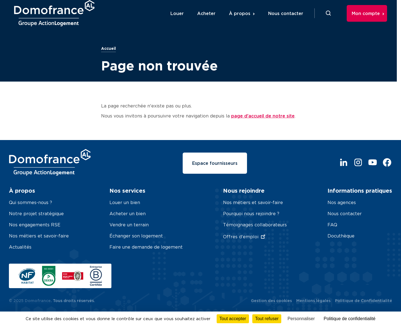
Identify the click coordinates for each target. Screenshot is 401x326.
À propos (244, 20)
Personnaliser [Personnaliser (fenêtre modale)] (301, 318)
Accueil (108, 48)
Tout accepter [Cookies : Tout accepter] (232, 318)
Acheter (211, 20)
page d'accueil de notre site (263, 115)
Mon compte (371, 20)
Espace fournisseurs (215, 163)
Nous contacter (290, 20)
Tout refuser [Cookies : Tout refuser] (266, 318)
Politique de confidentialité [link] (349, 318)
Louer (182, 20)
